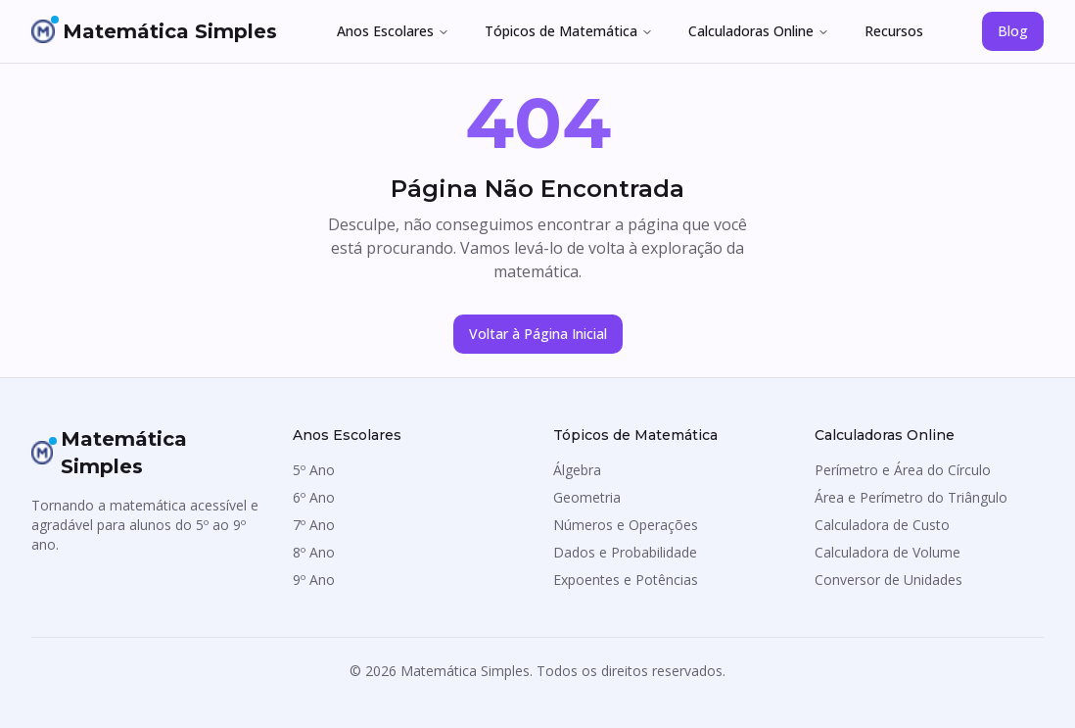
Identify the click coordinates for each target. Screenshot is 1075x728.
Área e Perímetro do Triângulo (911, 497)
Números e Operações (625, 524)
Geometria (587, 497)
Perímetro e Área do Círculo (903, 470)
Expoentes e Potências (625, 579)
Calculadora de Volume (887, 552)
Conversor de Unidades (888, 579)
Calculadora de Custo (882, 524)
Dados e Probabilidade (625, 552)
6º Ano (314, 497)
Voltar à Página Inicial (538, 333)
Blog (1013, 31)
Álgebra (577, 470)
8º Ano (314, 552)
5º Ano (314, 470)
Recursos (894, 31)
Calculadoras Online (758, 31)
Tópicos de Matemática (569, 31)
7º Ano (314, 524)
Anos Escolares (393, 31)
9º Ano (314, 579)
